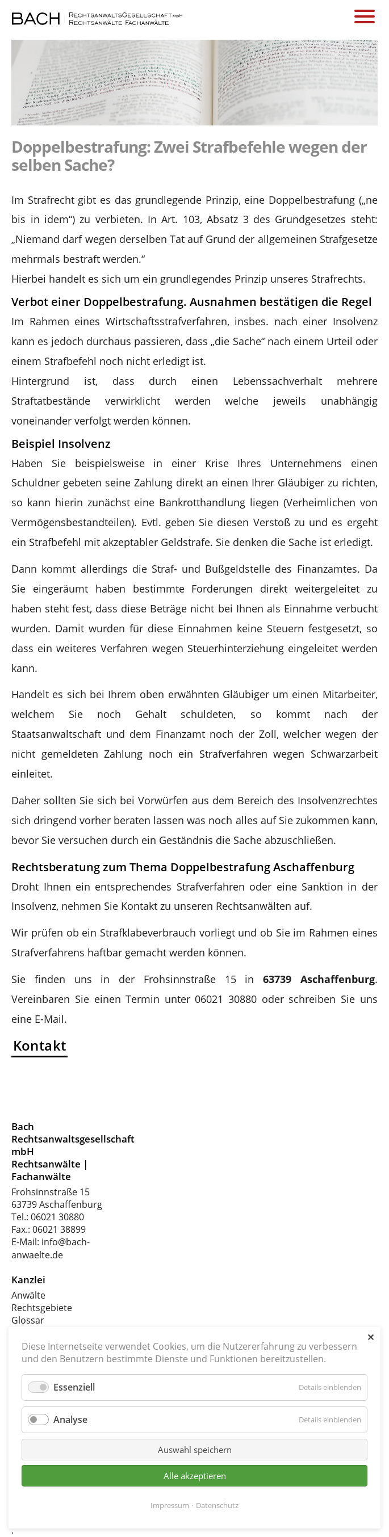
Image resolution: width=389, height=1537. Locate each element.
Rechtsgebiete (41, 1307)
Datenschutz (217, 1505)
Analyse (70, 1419)
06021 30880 (57, 1217)
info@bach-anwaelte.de (50, 1248)
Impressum (169, 1505)
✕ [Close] (370, 1337)
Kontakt (39, 1045)
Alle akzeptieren (195, 1475)
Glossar (27, 1320)
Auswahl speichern (195, 1449)
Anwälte (28, 1295)
